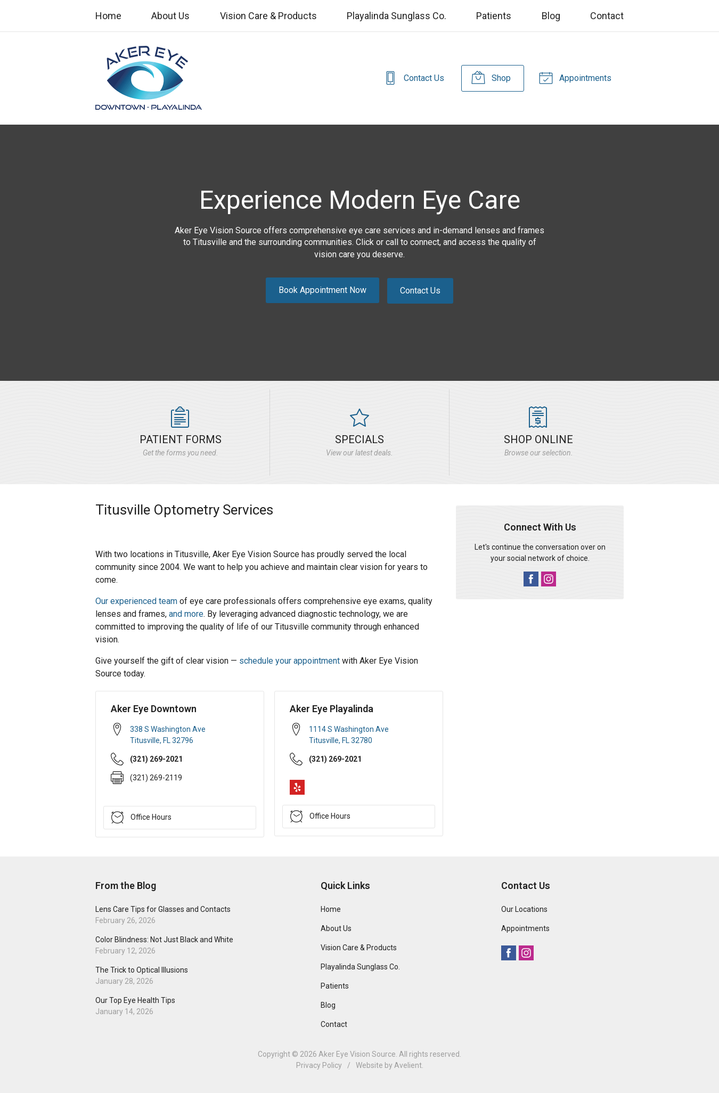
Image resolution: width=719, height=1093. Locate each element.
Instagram (548, 578)
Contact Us (410, 77)
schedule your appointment (289, 660)
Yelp (297, 786)
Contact (607, 15)
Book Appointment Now (322, 290)
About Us (170, 15)
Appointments (573, 77)
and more (186, 613)
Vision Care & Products (268, 15)
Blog (551, 15)
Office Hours (141, 816)
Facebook (531, 578)
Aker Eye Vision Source (357, 1053)
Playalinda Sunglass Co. (396, 15)
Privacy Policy (319, 1065)
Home (108, 15)
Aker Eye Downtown (154, 708)
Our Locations (524, 908)
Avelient (408, 1065)
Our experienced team (136, 601)
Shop (489, 77)
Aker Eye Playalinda (331, 708)
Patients (493, 15)
